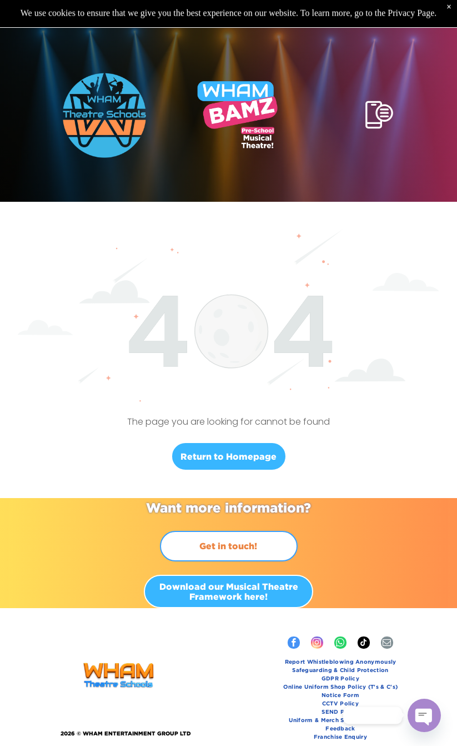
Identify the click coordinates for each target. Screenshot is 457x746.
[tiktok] (364, 616)
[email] (387, 616)
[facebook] (294, 616)
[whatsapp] (340, 616)
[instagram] (317, 616)
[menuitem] (340, 635)
